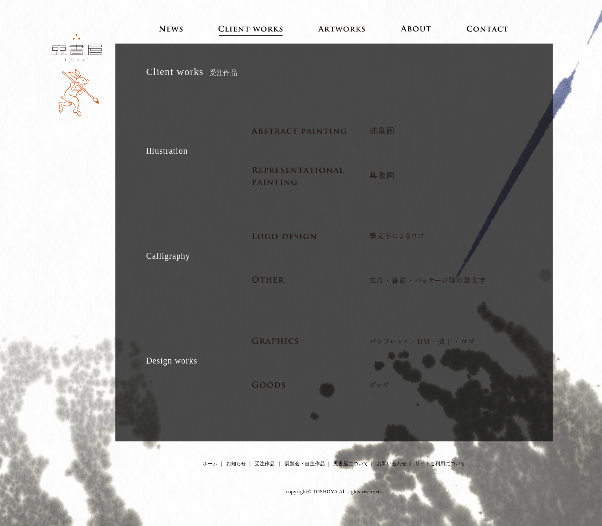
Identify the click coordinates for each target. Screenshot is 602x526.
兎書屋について (350, 464)
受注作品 (265, 464)
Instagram (341, 477)
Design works (171, 360)
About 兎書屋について (416, 28)
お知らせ (236, 464)
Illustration (167, 150)
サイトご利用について (440, 464)
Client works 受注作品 (250, 28)
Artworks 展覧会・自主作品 (341, 28)
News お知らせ (171, 28)
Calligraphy (168, 255)
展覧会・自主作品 (305, 464)
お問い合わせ (392, 464)
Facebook (327, 477)
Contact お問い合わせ (487, 28)
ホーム (210, 464)
